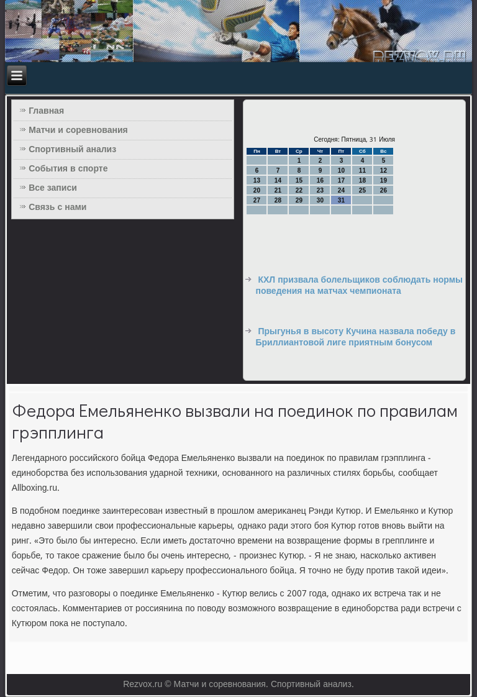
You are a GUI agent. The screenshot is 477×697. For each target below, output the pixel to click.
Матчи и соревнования (78, 130)
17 (341, 180)
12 (383, 170)
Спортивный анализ (72, 149)
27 (256, 200)
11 (362, 170)
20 (256, 190)
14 (278, 180)
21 (278, 190)
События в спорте (68, 169)
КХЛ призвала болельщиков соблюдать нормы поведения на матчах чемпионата (359, 286)
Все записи (53, 188)
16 (320, 180)
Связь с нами (57, 207)
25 (362, 190)
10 (341, 170)
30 (320, 200)
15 (299, 180)
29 (299, 200)
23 (320, 190)
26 (383, 190)
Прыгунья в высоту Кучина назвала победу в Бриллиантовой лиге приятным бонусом (355, 337)
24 (341, 190)
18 (362, 180)
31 (341, 200)
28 (278, 200)
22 (299, 190)
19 (383, 180)
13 (256, 180)
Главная (46, 111)
